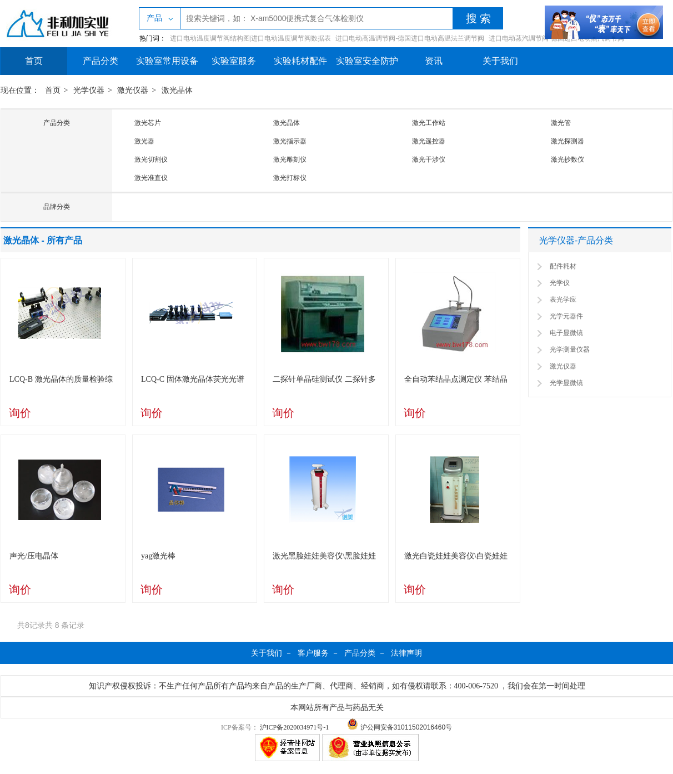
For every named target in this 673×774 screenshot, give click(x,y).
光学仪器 (88, 90)
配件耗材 (563, 266)
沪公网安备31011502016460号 (399, 727)
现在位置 (16, 90)
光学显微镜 (566, 383)
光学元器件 (566, 316)
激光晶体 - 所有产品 (42, 240)
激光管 (561, 123)
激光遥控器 (428, 141)
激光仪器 (132, 90)
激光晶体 (177, 90)
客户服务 (313, 652)
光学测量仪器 (570, 349)
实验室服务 (234, 61)
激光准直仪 (151, 178)
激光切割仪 (151, 159)
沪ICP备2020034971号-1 (294, 727)
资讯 (434, 61)
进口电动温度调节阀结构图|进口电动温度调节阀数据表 (250, 38)
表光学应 (563, 299)
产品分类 (100, 61)
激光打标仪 (290, 178)
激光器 (144, 141)
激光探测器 (567, 141)
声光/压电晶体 (33, 556)
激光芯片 (147, 123)
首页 (34, 61)
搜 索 (478, 18)
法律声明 (406, 652)
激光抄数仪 (567, 159)
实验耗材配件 (300, 61)
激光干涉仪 (428, 159)
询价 (20, 413)
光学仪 (560, 283)
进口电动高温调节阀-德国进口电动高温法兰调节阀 (409, 38)
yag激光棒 (158, 556)
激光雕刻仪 (290, 159)
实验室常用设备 (167, 61)
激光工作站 (428, 123)
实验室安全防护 (367, 61)
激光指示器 (290, 141)
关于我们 (500, 61)
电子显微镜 (566, 333)
